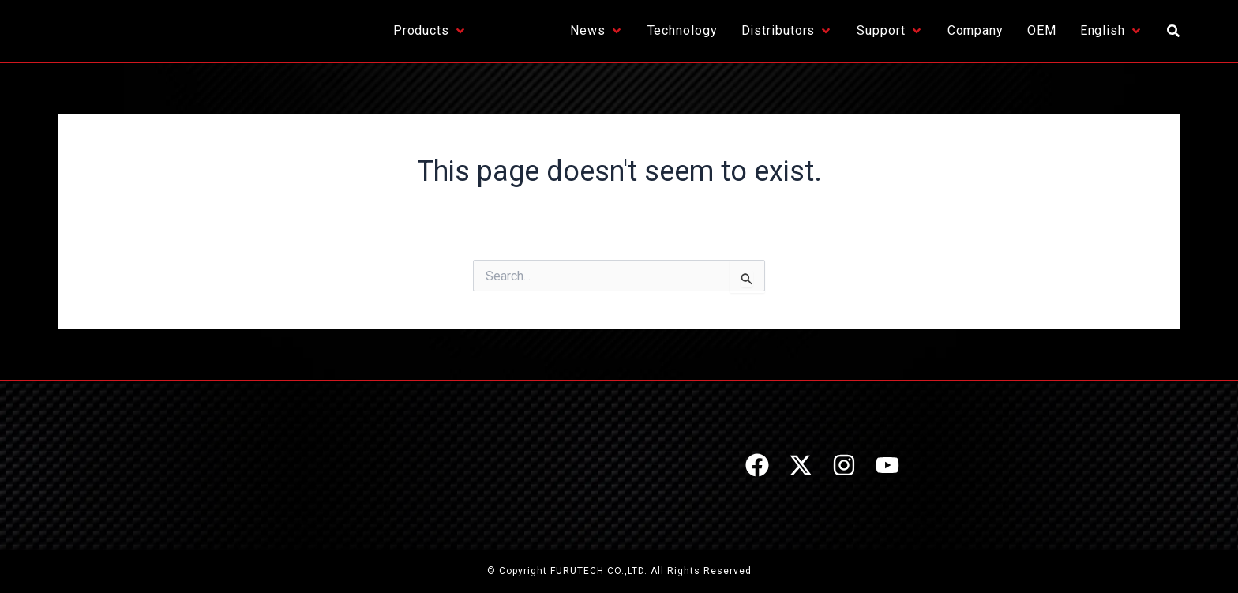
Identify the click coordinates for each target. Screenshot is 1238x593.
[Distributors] (788, 31)
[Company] (975, 31)
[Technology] (683, 31)
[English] (1111, 31)
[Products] (430, 31)
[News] (597, 31)
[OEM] (1041, 31)
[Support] (890, 31)
